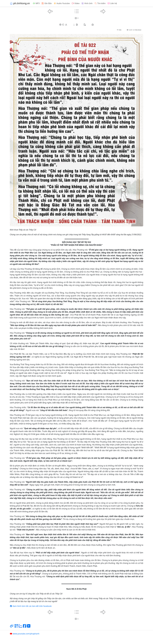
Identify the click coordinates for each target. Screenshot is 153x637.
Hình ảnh (87, 3)
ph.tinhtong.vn (20, 3)
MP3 (36, 3)
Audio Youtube (62, 3)
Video (75, 3)
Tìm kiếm (100, 3)
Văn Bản (46, 3)
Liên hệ (112, 3)
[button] (75, 24)
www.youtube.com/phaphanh (24, 633)
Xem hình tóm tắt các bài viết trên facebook (31, 606)
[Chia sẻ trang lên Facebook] (25, 627)
